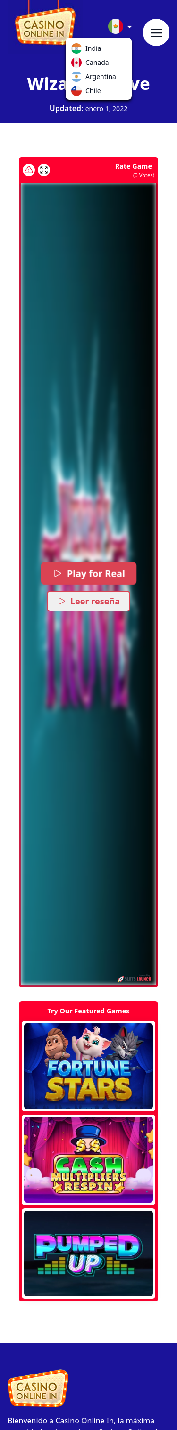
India (78, 50)
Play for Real (88, 573)
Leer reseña (88, 601)
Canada (78, 64)
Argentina (78, 79)
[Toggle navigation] (156, 32)
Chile (78, 93)
